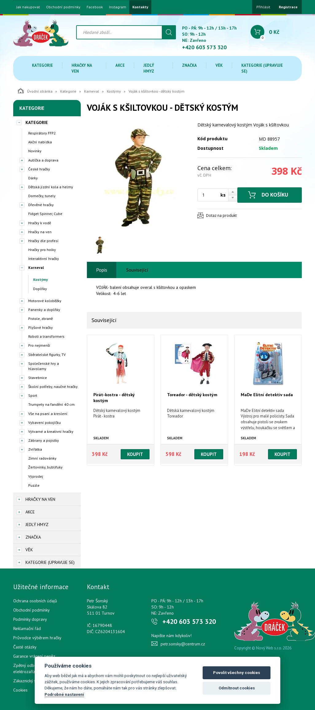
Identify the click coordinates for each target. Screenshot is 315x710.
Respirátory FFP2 (42, 133)
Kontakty (140, 7)
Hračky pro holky (42, 249)
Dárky (33, 178)
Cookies (20, 690)
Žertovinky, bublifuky (45, 467)
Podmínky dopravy (30, 619)
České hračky (39, 169)
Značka (189, 65)
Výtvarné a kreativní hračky (50, 431)
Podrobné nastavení (64, 694)
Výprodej (35, 476)
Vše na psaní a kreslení (48, 413)
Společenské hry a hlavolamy (43, 366)
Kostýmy (114, 91)
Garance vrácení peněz (34, 656)
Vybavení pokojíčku (44, 422)
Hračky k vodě (39, 223)
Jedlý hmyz (148, 68)
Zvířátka (35, 449)
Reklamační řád (27, 628)
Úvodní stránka (35, 91)
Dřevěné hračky (41, 204)
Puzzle (34, 485)
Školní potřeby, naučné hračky (53, 386)
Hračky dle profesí (43, 240)
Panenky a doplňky (44, 309)
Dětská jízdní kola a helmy (50, 187)
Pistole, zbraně (40, 318)
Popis (101, 270)
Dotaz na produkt (221, 215)
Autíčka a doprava (43, 160)
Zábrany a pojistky (43, 440)
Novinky (34, 151)
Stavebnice (37, 377)
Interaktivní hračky (43, 258)
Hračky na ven (82, 68)
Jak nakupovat (28, 7)
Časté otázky (25, 647)
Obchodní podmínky (63, 7)
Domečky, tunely (42, 195)
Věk (219, 65)
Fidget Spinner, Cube (45, 213)
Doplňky (40, 288)
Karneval (91, 91)
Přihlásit (263, 7)
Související (137, 270)
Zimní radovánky (42, 458)
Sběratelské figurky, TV (47, 354)
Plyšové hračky (40, 327)
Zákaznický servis (29, 681)
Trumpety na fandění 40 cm (51, 404)
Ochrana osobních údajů (35, 601)
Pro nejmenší (39, 345)
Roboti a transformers (46, 336)
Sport (32, 395)
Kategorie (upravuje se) (262, 68)
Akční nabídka (40, 142)
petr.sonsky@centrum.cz (183, 644)
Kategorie (42, 65)
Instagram (117, 7)
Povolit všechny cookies (236, 672)
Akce (120, 65)
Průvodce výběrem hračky (37, 637)
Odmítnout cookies (237, 688)
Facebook (95, 7)
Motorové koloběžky (44, 300)
